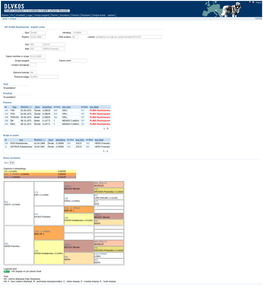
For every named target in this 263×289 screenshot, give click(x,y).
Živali (5, 19)
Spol (37, 107)
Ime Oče (66, 107)
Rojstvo (25, 107)
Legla (29, 15)
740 (66, 198)
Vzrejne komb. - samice (103, 15)
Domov (5, 15)
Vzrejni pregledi (41, 15)
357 (83, 110)
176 (36, 192)
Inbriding (47, 107)
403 (6, 110)
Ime (14, 107)
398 (6, 117)
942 (96, 260)
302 (36, 214)
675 (96, 201)
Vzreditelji (20, 15)
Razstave (85, 15)
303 (88, 143)
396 (6, 120)
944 (96, 221)
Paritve (54, 15)
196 (5, 171)
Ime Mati (94, 107)
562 (69, 143)
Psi (12, 15)
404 (6, 114)
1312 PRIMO (100, 254)
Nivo (6, 162)
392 (6, 124)
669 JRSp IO (100, 183)
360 (55, 110)
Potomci (75, 15)
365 (6, 143)
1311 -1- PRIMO (11, 174)
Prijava (258, 3)
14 (6, 146)
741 (96, 189)
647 (96, 195)
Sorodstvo (64, 15)
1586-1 (7, 177)
